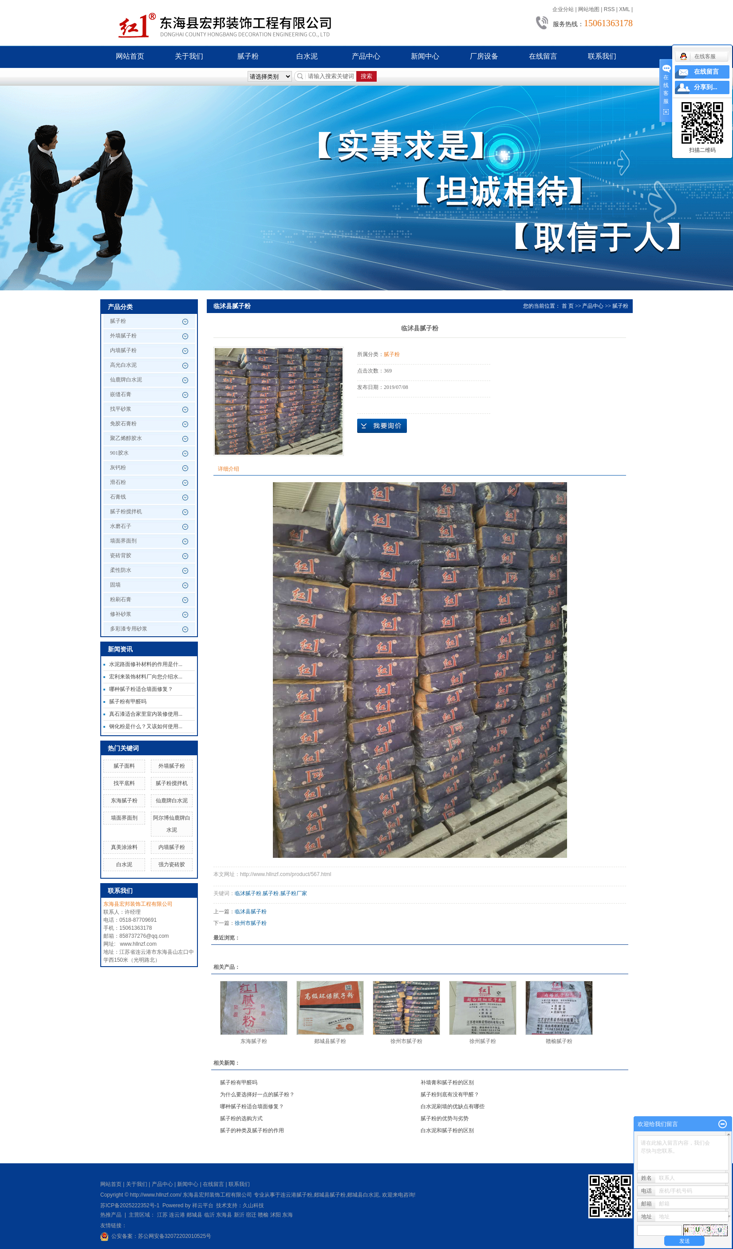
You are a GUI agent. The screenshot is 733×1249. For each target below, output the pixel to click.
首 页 (568, 306)
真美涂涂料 (124, 847)
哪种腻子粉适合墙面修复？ (141, 689)
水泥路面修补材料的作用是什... (145, 664)
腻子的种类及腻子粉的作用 (252, 1130)
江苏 (162, 1215)
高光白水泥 (123, 365)
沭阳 (275, 1215)
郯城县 (194, 1215)
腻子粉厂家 (293, 893)
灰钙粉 (118, 467)
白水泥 (307, 56)
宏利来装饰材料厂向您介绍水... (145, 677)
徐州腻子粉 (482, 1041)
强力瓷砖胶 (171, 864)
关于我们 (189, 56)
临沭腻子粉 (248, 893)
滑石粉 (118, 482)
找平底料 (124, 783)
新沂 (239, 1215)
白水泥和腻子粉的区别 (447, 1130)
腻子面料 (124, 766)
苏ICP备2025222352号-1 (129, 1205)
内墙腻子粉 (123, 350)
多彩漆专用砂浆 (128, 629)
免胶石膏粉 (123, 423)
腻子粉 (248, 56)
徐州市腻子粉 (251, 923)
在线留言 (543, 56)
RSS (609, 9)
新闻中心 (425, 56)
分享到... (705, 87)
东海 (287, 1215)
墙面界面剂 (123, 541)
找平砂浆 (120, 409)
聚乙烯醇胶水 (126, 438)
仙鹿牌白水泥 (126, 380)
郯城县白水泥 (363, 1195)
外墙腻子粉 (123, 336)
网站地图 (588, 9)
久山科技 (253, 1205)
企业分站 (563, 9)
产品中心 (366, 56)
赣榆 (263, 1215)
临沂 (209, 1215)
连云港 (177, 1215)
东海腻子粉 (124, 800)
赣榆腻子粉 (559, 1041)
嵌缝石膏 (120, 394)
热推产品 (111, 1215)
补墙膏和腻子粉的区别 (447, 1082)
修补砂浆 (120, 614)
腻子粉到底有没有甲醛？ (450, 1094)
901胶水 (119, 453)
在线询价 (382, 426)
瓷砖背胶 (120, 555)
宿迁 (251, 1215)
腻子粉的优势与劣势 (445, 1118)
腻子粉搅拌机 (126, 511)
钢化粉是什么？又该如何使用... (145, 726)
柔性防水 (120, 570)
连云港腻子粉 (296, 1195)
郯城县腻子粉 (330, 1041)
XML (624, 9)
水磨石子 (120, 526)
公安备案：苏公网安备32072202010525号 (161, 1236)
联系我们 (602, 56)
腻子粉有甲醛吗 (127, 701)
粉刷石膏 (120, 599)
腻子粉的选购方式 (241, 1118)
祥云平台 (202, 1205)
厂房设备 (484, 56)
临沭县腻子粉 (251, 911)
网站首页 (130, 56)
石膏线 (118, 497)
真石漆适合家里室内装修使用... (145, 714)
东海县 (224, 1215)
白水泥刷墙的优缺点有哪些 (453, 1106)
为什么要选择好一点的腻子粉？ (257, 1094)
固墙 (115, 585)
